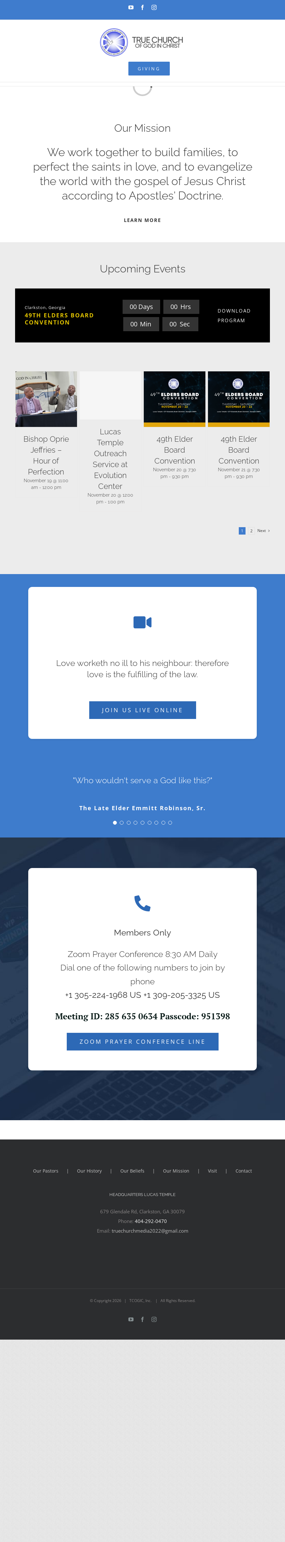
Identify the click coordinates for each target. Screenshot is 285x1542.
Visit (212, 1171)
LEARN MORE (142, 220)
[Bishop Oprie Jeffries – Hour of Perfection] (46, 399)
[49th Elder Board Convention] (174, 399)
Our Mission (176, 1171)
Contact (244, 1171)
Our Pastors (45, 1171)
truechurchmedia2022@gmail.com (150, 1230)
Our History (89, 1171)
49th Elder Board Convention (174, 449)
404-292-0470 (151, 1221)
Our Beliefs (132, 1171)
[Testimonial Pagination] (115, 823)
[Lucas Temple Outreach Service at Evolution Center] (110, 395)
